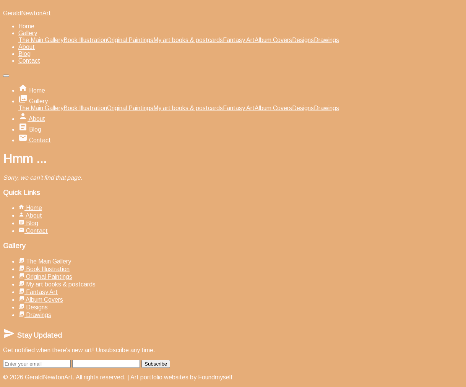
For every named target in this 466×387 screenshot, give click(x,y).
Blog (24, 53)
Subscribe (156, 364)
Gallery (27, 33)
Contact (29, 60)
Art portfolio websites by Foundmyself (181, 377)
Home (26, 26)
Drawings (326, 40)
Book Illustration (85, 40)
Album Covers (273, 40)
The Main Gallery (40, 40)
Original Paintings (130, 40)
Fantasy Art (239, 40)
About (26, 47)
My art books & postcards (188, 40)
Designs (303, 40)
